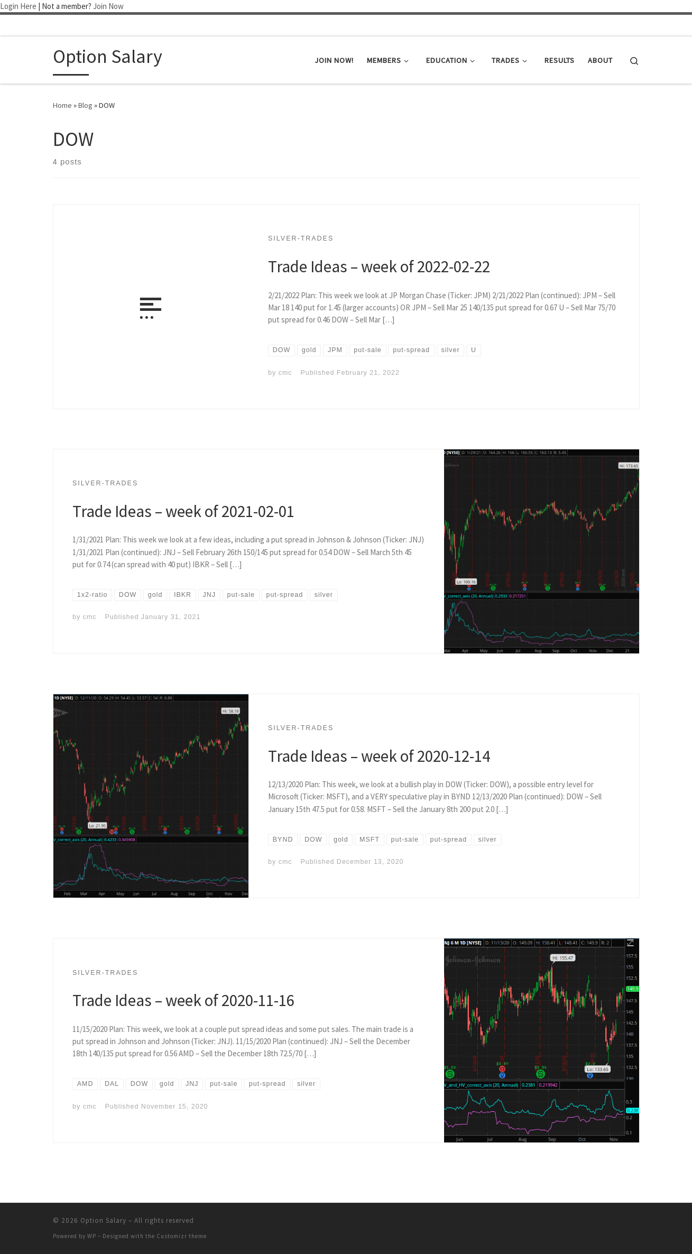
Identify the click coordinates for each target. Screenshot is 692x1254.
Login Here (18, 6)
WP (91, 1236)
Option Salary (103, 1220)
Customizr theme (181, 1236)
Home (62, 105)
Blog (85, 105)
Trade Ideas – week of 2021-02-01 (183, 511)
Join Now (108, 6)
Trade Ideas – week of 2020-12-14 (379, 755)
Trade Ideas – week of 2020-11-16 (183, 1000)
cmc (285, 372)
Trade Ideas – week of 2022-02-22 (379, 266)
